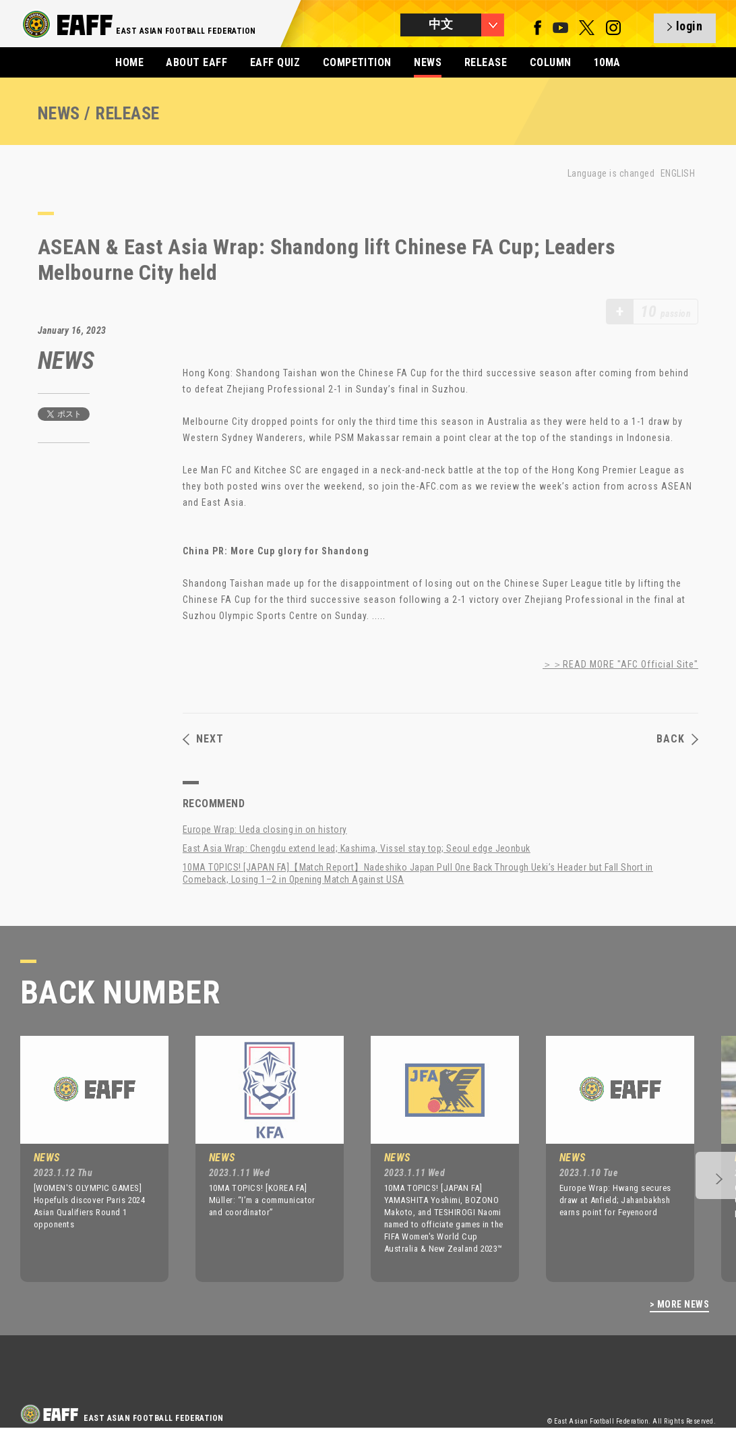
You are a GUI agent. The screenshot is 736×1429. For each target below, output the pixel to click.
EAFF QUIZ (275, 62)
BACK (677, 739)
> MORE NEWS (679, 1305)
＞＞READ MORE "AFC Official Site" (620, 664)
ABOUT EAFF (196, 62)
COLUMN (551, 62)
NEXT (203, 739)
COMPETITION (357, 62)
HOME (129, 62)
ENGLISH (678, 173)
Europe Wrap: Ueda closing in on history (265, 829)
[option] (84, 1158)
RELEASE (485, 62)
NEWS (427, 62)
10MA (607, 62)
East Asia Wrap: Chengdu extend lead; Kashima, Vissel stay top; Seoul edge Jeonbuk (356, 848)
